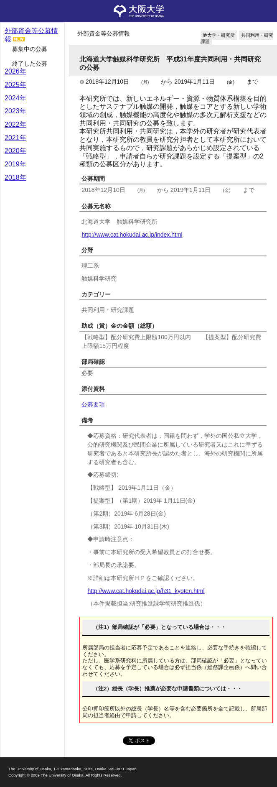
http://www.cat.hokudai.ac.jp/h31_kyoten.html (145, 591)
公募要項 (93, 404)
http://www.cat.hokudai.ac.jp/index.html (131, 234)
